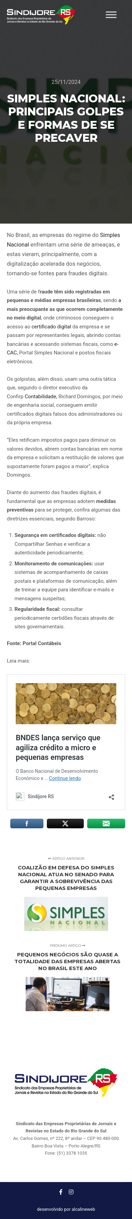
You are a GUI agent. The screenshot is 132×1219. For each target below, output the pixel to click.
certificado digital (51, 327)
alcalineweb (83, 1209)
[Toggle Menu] (111, 15)
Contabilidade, (41, 396)
